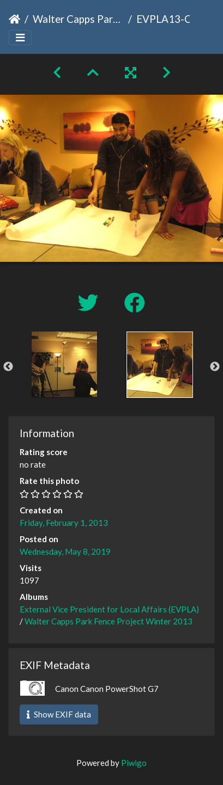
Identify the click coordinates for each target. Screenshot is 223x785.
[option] (64, 364)
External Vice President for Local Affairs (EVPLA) (109, 609)
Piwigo (134, 763)
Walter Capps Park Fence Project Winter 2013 (78, 19)
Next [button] (214, 366)
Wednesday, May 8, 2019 (65, 551)
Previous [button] (8, 366)
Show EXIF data (59, 714)
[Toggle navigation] (20, 38)
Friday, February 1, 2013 (64, 523)
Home (14, 19)
